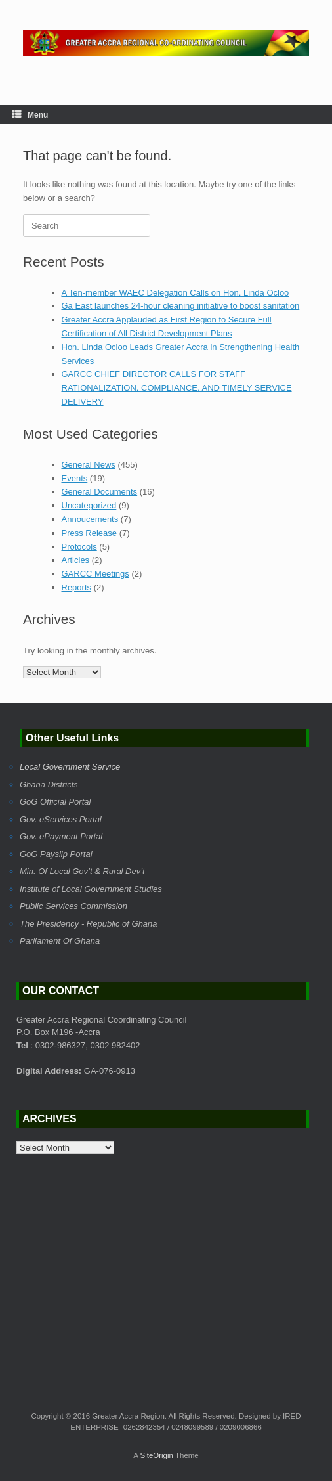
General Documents (100, 492)
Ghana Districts (49, 784)
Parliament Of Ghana (60, 941)
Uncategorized (89, 505)
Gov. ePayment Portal (61, 836)
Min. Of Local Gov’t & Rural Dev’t (82, 871)
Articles (76, 560)
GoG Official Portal (55, 802)
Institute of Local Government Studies (91, 889)
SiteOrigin (156, 1455)
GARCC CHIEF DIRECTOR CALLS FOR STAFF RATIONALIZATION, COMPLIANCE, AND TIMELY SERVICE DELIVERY (177, 388)
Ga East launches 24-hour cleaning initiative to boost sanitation (181, 306)
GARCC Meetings (95, 574)
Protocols (79, 547)
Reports (77, 587)
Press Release (89, 533)
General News (88, 465)
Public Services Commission (73, 906)
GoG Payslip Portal (56, 854)
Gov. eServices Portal (61, 819)
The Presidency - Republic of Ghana (88, 924)
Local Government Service (70, 767)
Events (75, 478)
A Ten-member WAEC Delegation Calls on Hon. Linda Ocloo (175, 293)
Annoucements (90, 519)
